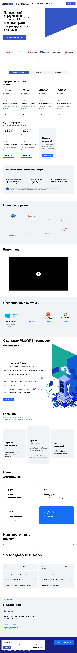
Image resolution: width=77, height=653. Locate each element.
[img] (13, 216)
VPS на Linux (26, 650)
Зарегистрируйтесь (14, 179)
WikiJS (48, 219)
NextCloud (47, 233)
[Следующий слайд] (73, 544)
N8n (63, 233)
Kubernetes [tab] (58, 72)
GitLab (33, 219)
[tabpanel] (38, 99)
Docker (13, 219)
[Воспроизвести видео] (38, 274)
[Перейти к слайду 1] (35, 547)
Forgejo (31, 233)
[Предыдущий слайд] (3, 544)
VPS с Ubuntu (17, 650)
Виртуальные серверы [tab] (19, 72)
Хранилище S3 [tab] (38, 72)
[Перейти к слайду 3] (38, 547)
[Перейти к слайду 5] (41, 547)
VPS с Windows (7, 650)
